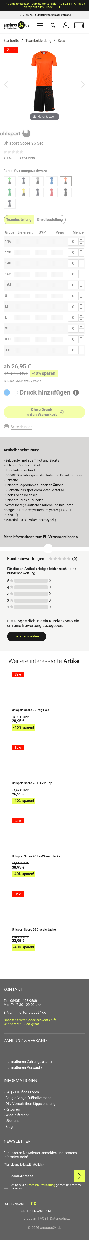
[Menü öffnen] (39, 26)
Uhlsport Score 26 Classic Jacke (34, 929)
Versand (36, 381)
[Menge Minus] (81, 244)
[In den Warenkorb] (44, 412)
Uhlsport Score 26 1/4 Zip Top (32, 783)
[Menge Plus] (81, 240)
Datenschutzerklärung (41, 1185)
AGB (43, 1218)
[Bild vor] (83, 84)
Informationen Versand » (23, 1067)
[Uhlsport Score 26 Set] (44, 84)
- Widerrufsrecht (16, 1115)
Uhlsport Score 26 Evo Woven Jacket (36, 856)
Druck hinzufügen (45, 392)
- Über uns (11, 1121)
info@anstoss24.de (30, 1012)
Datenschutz (59, 1218)
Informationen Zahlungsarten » (28, 1062)
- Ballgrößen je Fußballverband (27, 1098)
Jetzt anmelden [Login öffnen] (26, 636)
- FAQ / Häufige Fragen (21, 1092)
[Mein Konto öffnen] (65, 26)
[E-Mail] (38, 1176)
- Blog (8, 1127)
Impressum (28, 1218)
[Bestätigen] (44, 1187)
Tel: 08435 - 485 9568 (20, 1001)
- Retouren (12, 1109)
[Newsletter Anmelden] (79, 1176)
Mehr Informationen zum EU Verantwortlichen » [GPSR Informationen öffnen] (41, 537)
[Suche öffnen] (52, 26)
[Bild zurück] (6, 84)
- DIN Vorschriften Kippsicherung (29, 1104)
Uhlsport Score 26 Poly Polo (30, 710)
